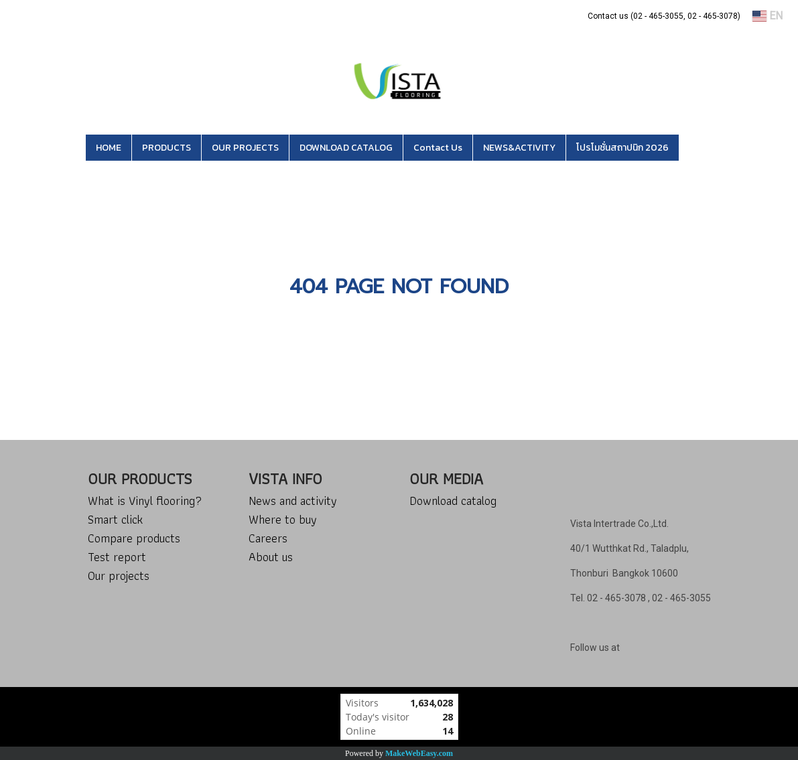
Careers (268, 538)
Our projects (118, 575)
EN (767, 15)
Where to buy (283, 519)
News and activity (293, 500)
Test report (117, 556)
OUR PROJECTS (245, 148)
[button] (698, 148)
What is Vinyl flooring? (145, 500)
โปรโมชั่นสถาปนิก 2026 (622, 148)
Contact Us (437, 148)
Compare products (134, 538)
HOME (108, 148)
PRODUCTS (166, 148)
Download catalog (452, 500)
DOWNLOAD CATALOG (346, 148)
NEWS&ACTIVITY (519, 148)
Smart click (115, 519)
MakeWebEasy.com (419, 753)
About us (271, 556)
